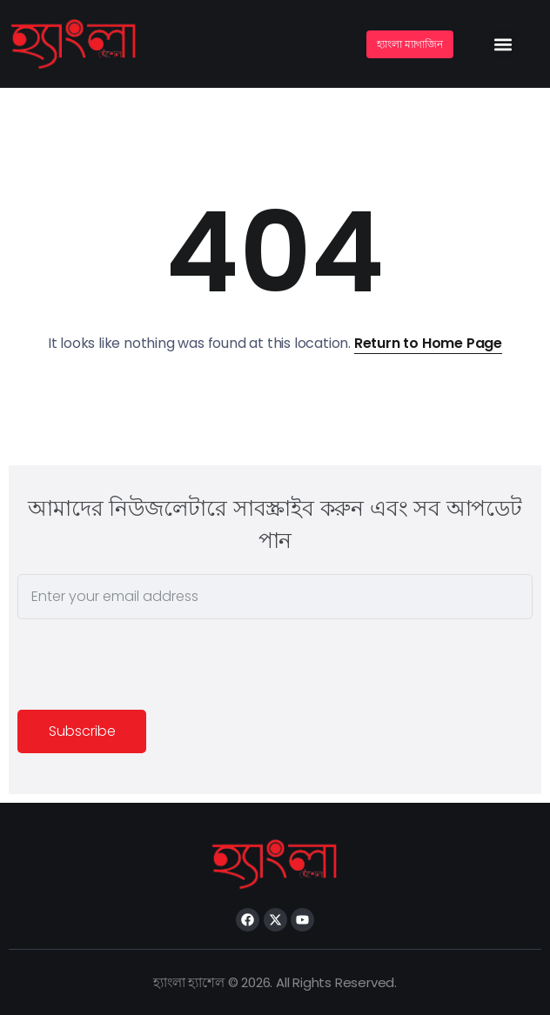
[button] (503, 44)
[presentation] (149, 667)
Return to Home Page (428, 343)
